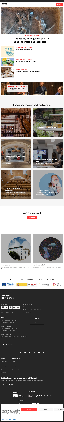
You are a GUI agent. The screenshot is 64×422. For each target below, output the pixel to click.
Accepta (29, 409)
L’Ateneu (13, 361)
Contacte (37, 323)
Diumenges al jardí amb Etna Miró (27, 61)
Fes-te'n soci (59, 4)
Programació (4, 361)
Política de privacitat (12, 419)
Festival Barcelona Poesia (24, 49)
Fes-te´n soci (37, 318)
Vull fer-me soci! (32, 217)
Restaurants (4, 372)
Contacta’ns (60, 1)
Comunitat (14, 364)
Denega (45, 409)
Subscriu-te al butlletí (8, 384)
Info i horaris (27, 1)
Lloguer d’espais (35, 1)
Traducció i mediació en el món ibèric (28, 71)
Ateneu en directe (44, 1)
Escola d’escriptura (16, 367)
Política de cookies (5, 419)
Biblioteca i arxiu (5, 369)
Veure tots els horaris (8, 344)
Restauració (53, 1)
